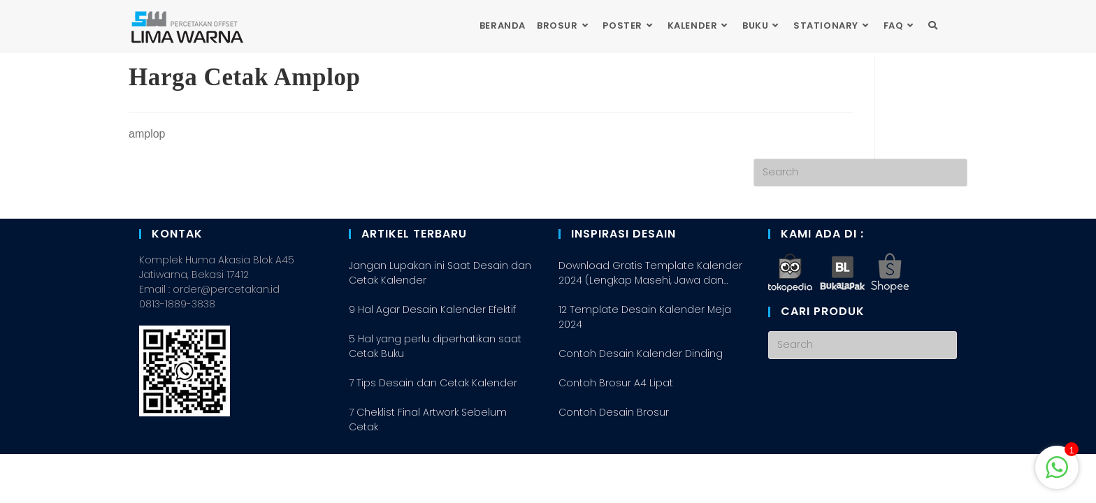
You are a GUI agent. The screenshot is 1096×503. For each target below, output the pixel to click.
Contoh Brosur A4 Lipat (615, 432)
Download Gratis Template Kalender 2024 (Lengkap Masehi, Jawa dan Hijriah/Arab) (650, 322)
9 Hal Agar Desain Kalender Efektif (432, 358)
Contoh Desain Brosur (613, 461)
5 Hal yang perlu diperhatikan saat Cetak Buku (435, 395)
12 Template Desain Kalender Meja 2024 (644, 365)
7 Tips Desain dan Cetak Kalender (433, 432)
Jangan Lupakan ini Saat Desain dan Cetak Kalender (440, 321)
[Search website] (933, 26)
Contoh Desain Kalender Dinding (640, 402)
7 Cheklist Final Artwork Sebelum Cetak (428, 468)
